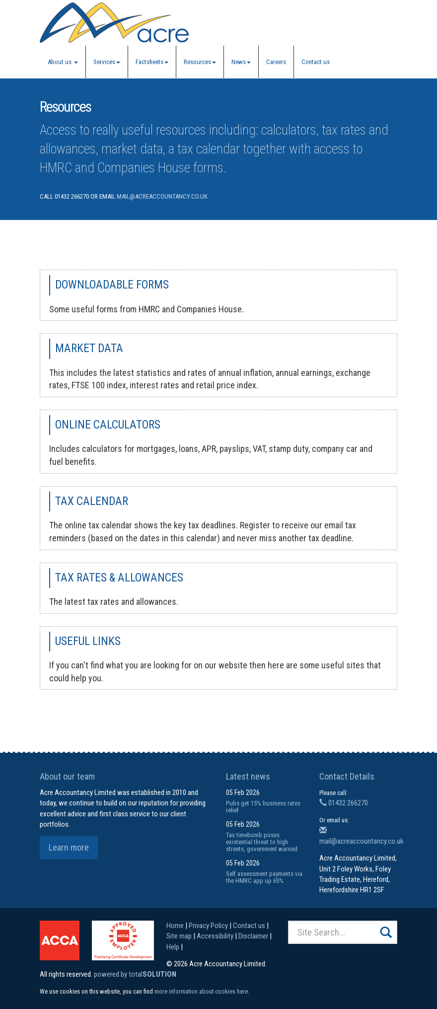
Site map (179, 936)
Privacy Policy (208, 925)
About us (63, 62)
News (241, 62)
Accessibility (215, 936)
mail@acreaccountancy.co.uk (162, 196)
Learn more (69, 847)
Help (172, 946)
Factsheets (152, 62)
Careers (276, 62)
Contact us (315, 62)
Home (175, 925)
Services (106, 62)
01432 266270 (343, 802)
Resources (200, 62)
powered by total (135, 974)
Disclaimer (253, 936)
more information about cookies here (201, 991)
